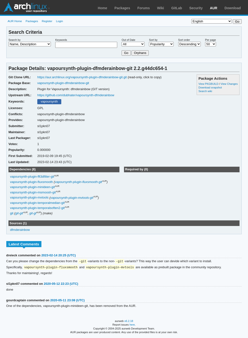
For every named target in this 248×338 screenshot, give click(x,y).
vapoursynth (49, 101)
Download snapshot (210, 87)
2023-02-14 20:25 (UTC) (58, 255)
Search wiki (205, 91)
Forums (143, 8)
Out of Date (128, 39)
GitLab (176, 8)
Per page (210, 39)
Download (233, 8)
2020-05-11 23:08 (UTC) (67, 301)
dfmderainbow (20, 230)
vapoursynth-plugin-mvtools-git (71, 197)
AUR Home (15, 21)
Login (59, 21)
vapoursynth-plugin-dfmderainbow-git (63, 83)
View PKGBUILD (208, 83)
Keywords (61, 39)
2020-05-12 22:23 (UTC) (61, 284)
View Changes (229, 83)
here (132, 325)
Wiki (160, 8)
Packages (122, 8)
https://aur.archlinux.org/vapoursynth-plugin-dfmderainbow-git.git (82, 77)
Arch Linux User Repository (27, 7)
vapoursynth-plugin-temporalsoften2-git (37, 208)
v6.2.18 (128, 321)
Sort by (153, 39)
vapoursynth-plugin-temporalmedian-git (37, 203)
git (12, 213)
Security (196, 8)
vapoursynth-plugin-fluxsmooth (31, 182)
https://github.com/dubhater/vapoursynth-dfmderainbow (75, 95)
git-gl (32, 213)
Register (47, 21)
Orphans (140, 53)
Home (102, 8)
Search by (14, 39)
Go (126, 53)
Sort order (184, 39)
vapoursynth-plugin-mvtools (29, 197)
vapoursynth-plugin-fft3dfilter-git (32, 177)
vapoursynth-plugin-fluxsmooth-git (78, 182)
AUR (213, 8)
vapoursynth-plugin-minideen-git (32, 187)
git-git (19, 213)
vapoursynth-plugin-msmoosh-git (33, 192)
